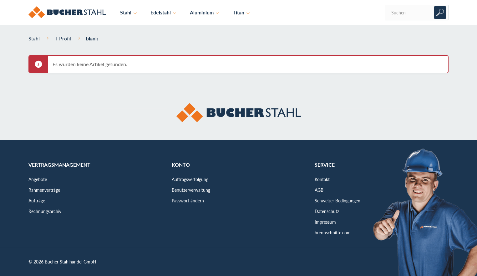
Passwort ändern (188, 200)
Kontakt (322, 179)
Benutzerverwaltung (191, 190)
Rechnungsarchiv (44, 211)
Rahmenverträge (44, 190)
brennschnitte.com (333, 232)
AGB (319, 190)
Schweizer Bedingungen (337, 200)
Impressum (325, 222)
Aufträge (36, 200)
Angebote (37, 179)
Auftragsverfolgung (190, 179)
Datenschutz (327, 211)
